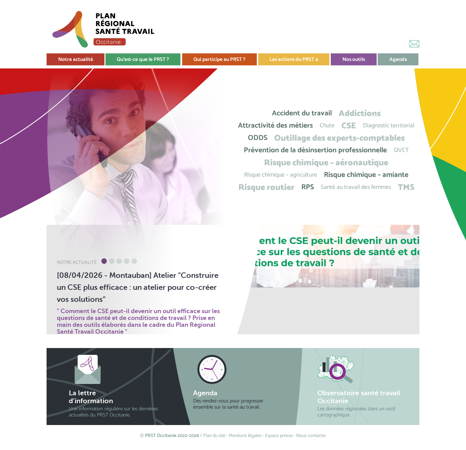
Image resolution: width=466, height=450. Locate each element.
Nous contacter (311, 436)
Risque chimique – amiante (366, 175)
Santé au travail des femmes (356, 187)
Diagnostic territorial (388, 126)
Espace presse (279, 436)
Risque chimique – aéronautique (326, 163)
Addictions (360, 113)
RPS (307, 187)
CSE (348, 126)
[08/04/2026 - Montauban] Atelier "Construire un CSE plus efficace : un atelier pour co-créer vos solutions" (137, 287)
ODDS (257, 138)
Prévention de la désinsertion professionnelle (315, 150)
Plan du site (214, 436)
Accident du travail (302, 113)
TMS (406, 187)
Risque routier (266, 187)
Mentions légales (245, 436)
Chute (327, 126)
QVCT (401, 150)
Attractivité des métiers (275, 126)
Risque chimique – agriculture (280, 175)
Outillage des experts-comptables (339, 138)
